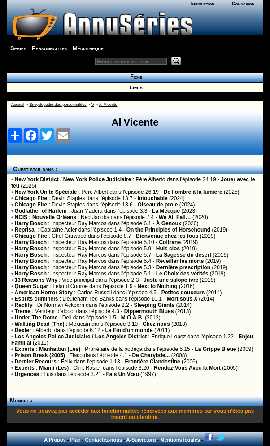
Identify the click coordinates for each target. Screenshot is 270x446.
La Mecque (166, 211)
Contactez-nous (103, 439)
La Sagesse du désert (183, 255)
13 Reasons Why (36, 280)
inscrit (119, 417)
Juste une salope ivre (171, 280)
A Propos (55, 439)
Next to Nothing (157, 286)
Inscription (202, 3)
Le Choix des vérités (182, 274)
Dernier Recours (36, 362)
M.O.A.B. (132, 318)
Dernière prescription (183, 267)
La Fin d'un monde (128, 330)
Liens (135, 87)
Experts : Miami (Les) (42, 368)
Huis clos (168, 248)
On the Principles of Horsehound (168, 230)
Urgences (27, 374)
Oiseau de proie (157, 204)
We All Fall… (175, 217)
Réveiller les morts (180, 261)
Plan (75, 439)
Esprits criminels (36, 299)
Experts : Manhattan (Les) (48, 349)
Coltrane (170, 242)
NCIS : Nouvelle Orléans (45, 217)
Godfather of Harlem (41, 211)
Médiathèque (88, 48)
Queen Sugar (31, 286)
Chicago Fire (31, 198)
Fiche (134, 77)
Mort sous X (182, 299)
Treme (22, 311)
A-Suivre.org (141, 439)
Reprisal (25, 230)
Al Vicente (108, 104)
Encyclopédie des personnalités (57, 104)
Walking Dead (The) (40, 324)
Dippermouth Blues (149, 311)
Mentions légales (180, 439)
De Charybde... (151, 355)
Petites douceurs (183, 292)
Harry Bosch (31, 223)
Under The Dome (36, 318)
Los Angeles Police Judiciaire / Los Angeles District (81, 336)
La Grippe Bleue (215, 349)
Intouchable (152, 198)
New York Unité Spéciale (46, 192)
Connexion (243, 3)
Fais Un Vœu (122, 374)
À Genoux (169, 223)
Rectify (24, 305)
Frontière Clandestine (152, 362)
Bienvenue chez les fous (167, 236)
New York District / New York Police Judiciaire (73, 179)
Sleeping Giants (154, 305)
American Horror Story (44, 292)
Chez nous (156, 324)
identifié (147, 417)
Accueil (17, 104)
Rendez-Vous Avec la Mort (187, 368)
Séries (18, 48)
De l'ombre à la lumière (193, 192)
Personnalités (49, 48)
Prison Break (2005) (40, 355)
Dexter (23, 330)
